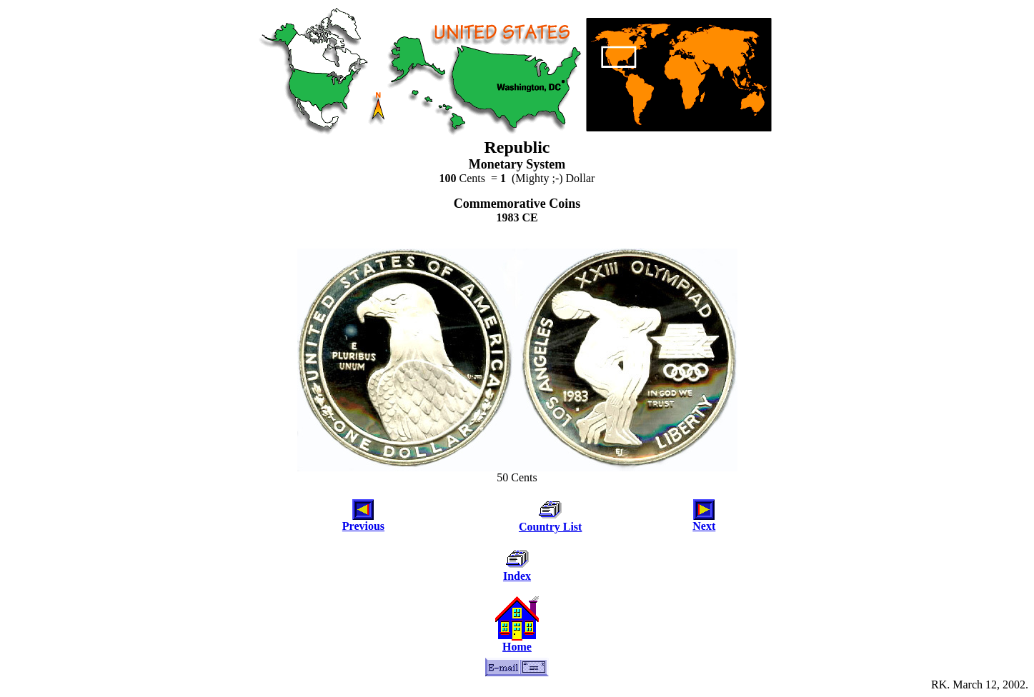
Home (517, 647)
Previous (363, 526)
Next (703, 526)
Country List (550, 527)
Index (517, 576)
